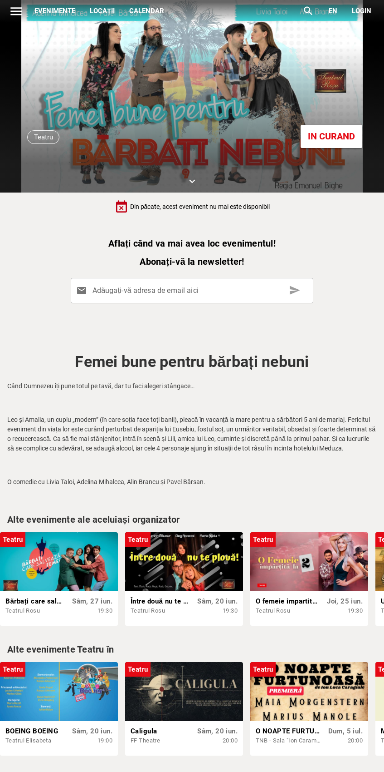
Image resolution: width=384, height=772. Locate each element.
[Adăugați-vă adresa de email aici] (194, 290)
